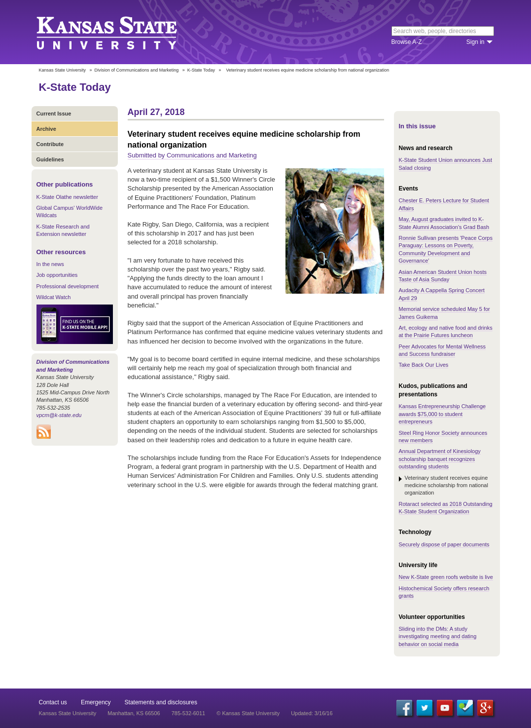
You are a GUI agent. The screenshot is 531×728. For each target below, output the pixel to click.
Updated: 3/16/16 (311, 713)
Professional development (67, 286)
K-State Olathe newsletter (67, 197)
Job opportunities (57, 275)
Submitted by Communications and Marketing (192, 155)
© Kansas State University (248, 713)
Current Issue (53, 113)
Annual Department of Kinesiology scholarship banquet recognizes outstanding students (440, 458)
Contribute (50, 144)
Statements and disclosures (161, 702)
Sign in (475, 41)
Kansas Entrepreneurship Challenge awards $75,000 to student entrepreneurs (442, 413)
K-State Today (201, 70)
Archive (46, 129)
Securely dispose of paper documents (444, 544)
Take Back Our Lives (424, 365)
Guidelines (50, 159)
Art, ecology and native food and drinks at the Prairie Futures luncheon (446, 331)
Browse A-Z (406, 41)
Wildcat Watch (53, 297)
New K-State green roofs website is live (446, 577)
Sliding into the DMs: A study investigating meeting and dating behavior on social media (438, 636)
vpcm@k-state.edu (59, 415)
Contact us (53, 702)
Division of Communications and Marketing (137, 70)
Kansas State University (119, 32)
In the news (50, 264)
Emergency (96, 702)
